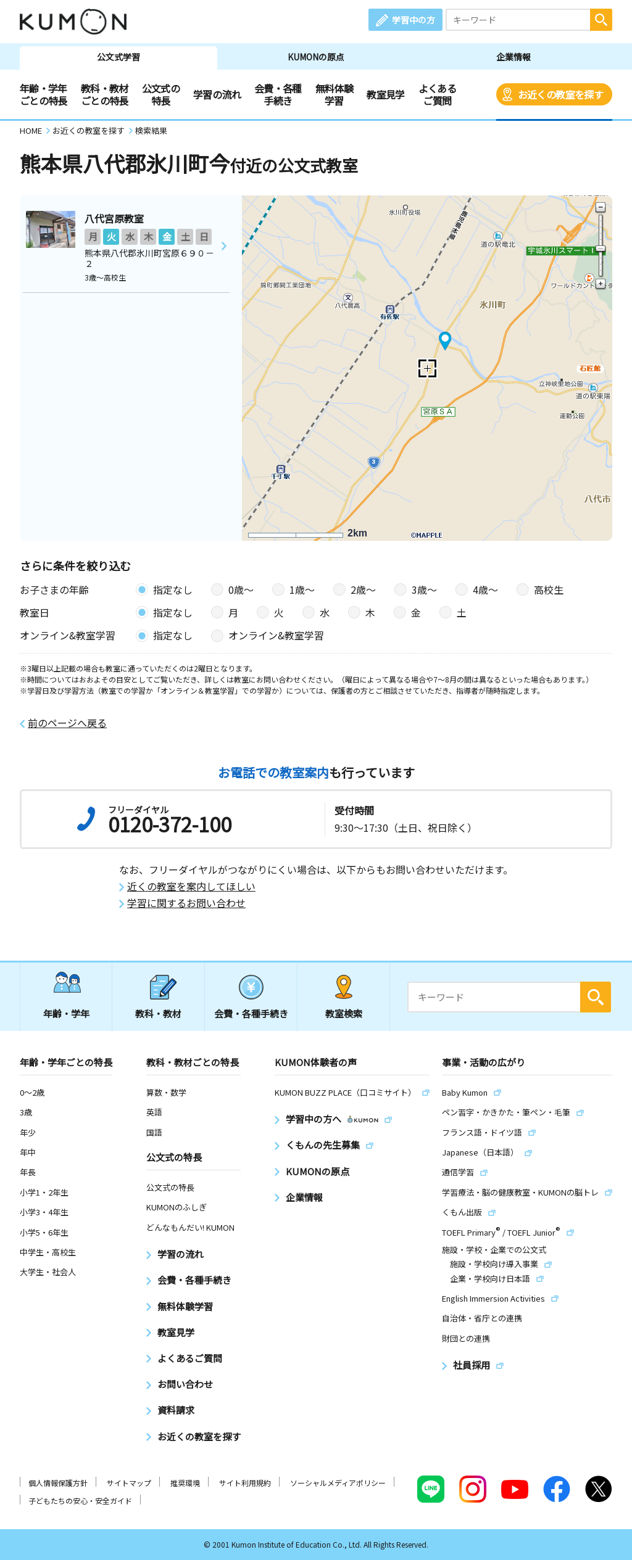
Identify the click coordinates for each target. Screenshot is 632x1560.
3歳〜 (424, 589)
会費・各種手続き (278, 94)
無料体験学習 (334, 94)
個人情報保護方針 (58, 1482)
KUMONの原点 (316, 57)
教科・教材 (158, 1013)
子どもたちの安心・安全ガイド (80, 1500)
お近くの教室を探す (560, 94)
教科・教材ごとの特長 (104, 94)
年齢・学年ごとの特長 (43, 94)
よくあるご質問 (437, 94)
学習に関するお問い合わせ (186, 903)
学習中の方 (413, 20)
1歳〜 (302, 589)
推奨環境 (185, 1482)
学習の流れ (217, 94)
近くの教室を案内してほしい (191, 886)
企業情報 (513, 57)
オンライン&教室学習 (276, 635)
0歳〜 (241, 589)
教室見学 (385, 94)
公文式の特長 (161, 94)
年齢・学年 (66, 1013)
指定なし (173, 589)
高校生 (548, 589)
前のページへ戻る (67, 722)
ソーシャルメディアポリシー (338, 1482)
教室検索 (343, 1013)
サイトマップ (129, 1482)
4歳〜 (485, 589)
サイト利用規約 (245, 1482)
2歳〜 (363, 589)
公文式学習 (118, 57)
